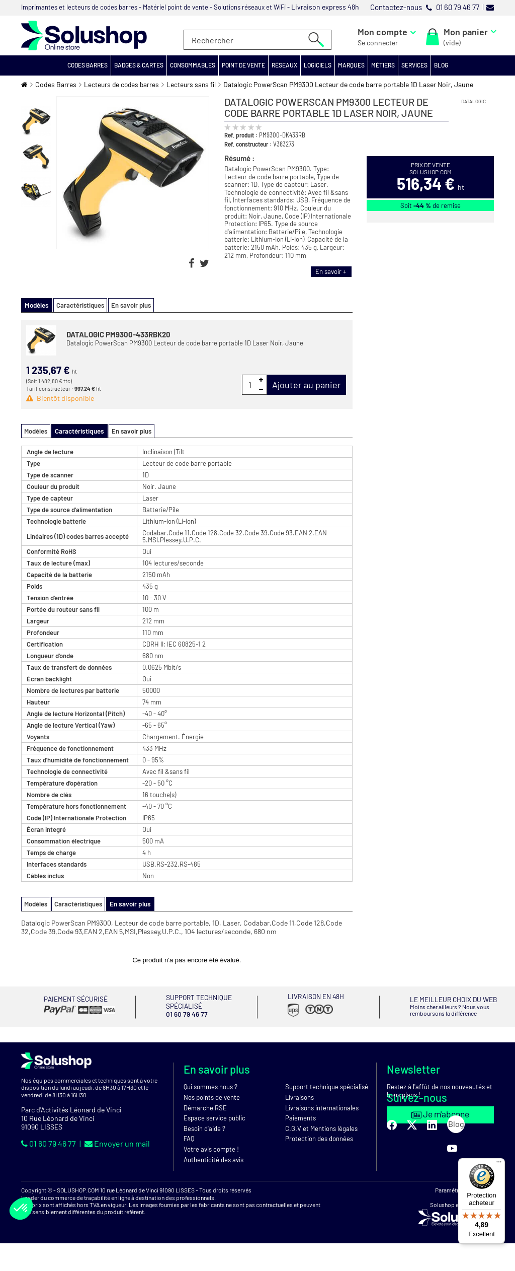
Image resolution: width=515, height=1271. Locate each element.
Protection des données (319, 1137)
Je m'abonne (440, 1112)
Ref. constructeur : (248, 144)
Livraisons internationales (322, 1106)
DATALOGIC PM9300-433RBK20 (118, 333)
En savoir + (331, 271)
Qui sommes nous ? (210, 1085)
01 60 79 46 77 (49, 1142)
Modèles (35, 431)
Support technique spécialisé (326, 1085)
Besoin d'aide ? (204, 1127)
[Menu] (499, 1164)
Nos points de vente (212, 1096)
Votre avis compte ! (211, 1148)
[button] (87, 65)
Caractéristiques (78, 305)
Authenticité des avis (213, 1158)
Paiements (300, 1116)
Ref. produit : (241, 135)
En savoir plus (129, 305)
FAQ (189, 1137)
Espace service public (214, 1116)
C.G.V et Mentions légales (321, 1127)
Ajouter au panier (306, 384)
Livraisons (299, 1096)
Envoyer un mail (117, 1142)
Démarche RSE (205, 1106)
